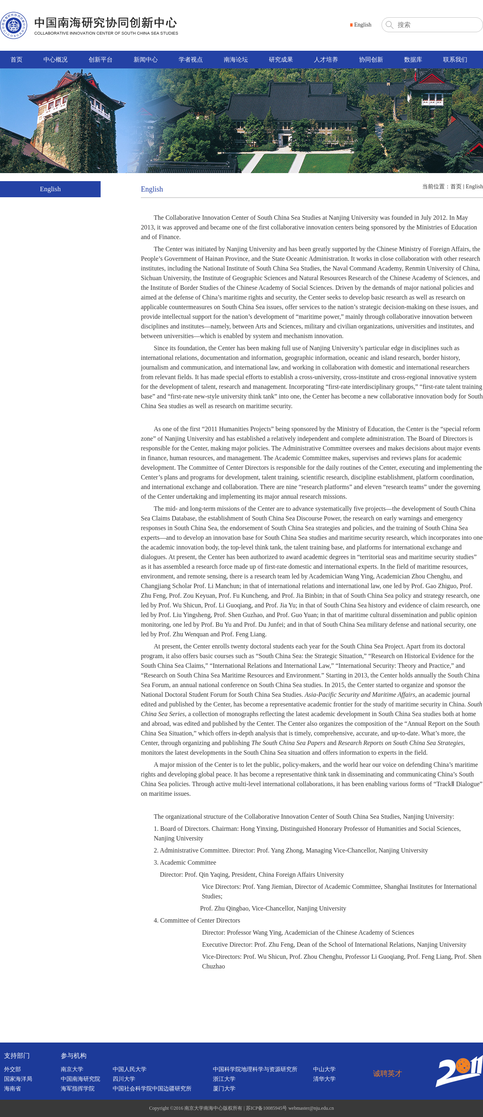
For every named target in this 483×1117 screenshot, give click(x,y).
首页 (456, 187)
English (474, 187)
